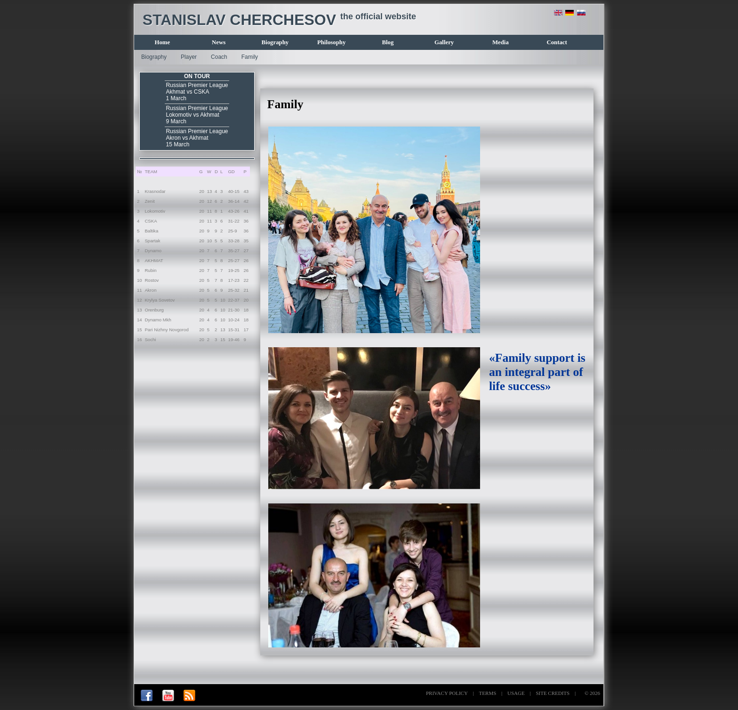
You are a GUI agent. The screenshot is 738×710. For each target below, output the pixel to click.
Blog (387, 42)
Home (162, 42)
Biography (275, 42)
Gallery (444, 42)
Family (249, 57)
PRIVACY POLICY (447, 693)
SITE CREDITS (553, 693)
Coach (219, 57)
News (218, 42)
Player (189, 57)
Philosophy (331, 42)
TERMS (488, 693)
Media (500, 42)
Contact (556, 42)
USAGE (516, 693)
